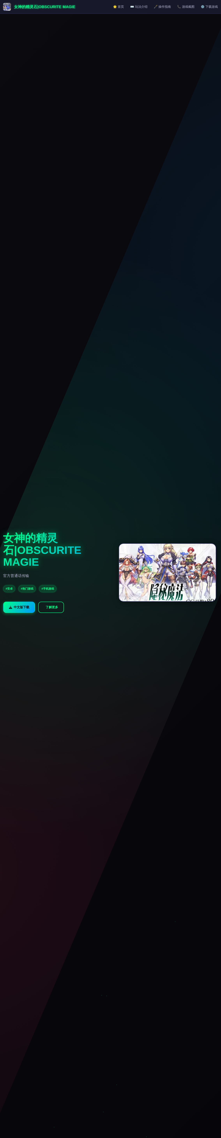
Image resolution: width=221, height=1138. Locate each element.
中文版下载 (19, 607)
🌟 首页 (118, 6)
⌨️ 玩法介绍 (138, 6)
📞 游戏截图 (185, 6)
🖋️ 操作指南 (162, 6)
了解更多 (52, 607)
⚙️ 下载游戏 (209, 6)
